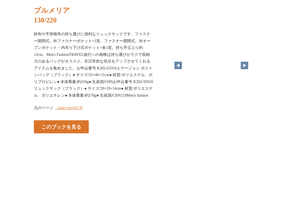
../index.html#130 (69, 108)
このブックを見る (61, 127)
